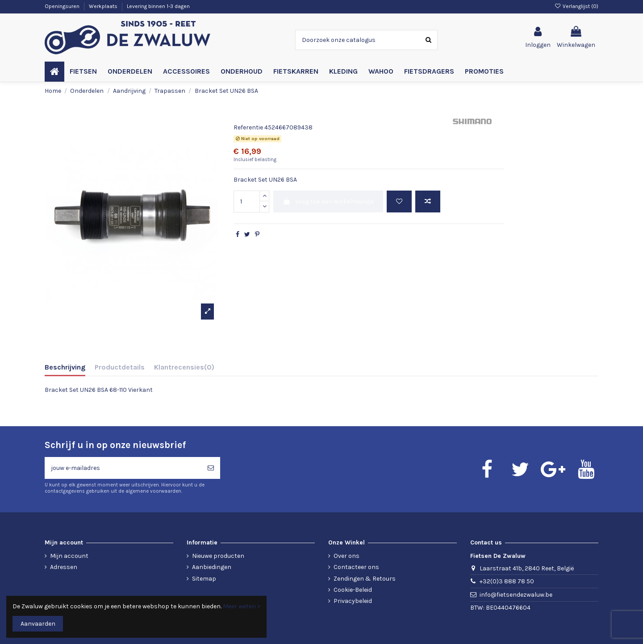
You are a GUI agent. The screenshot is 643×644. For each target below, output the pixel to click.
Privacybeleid (353, 601)
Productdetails (120, 367)
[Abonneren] (210, 468)
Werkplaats (104, 6)
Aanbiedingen (211, 567)
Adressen (63, 567)
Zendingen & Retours (365, 578)
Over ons (346, 556)
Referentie (248, 127)
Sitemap (204, 578)
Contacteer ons (356, 567)
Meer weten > (241, 606)
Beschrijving (65, 367)
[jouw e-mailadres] (123, 468)
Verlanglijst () (576, 6)
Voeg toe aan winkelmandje (328, 201)
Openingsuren (63, 6)
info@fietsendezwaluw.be (516, 594)
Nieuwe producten (218, 556)
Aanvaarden (38, 623)
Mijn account (69, 556)
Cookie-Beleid (353, 590)
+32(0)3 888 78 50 (507, 581)
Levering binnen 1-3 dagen (158, 6)
